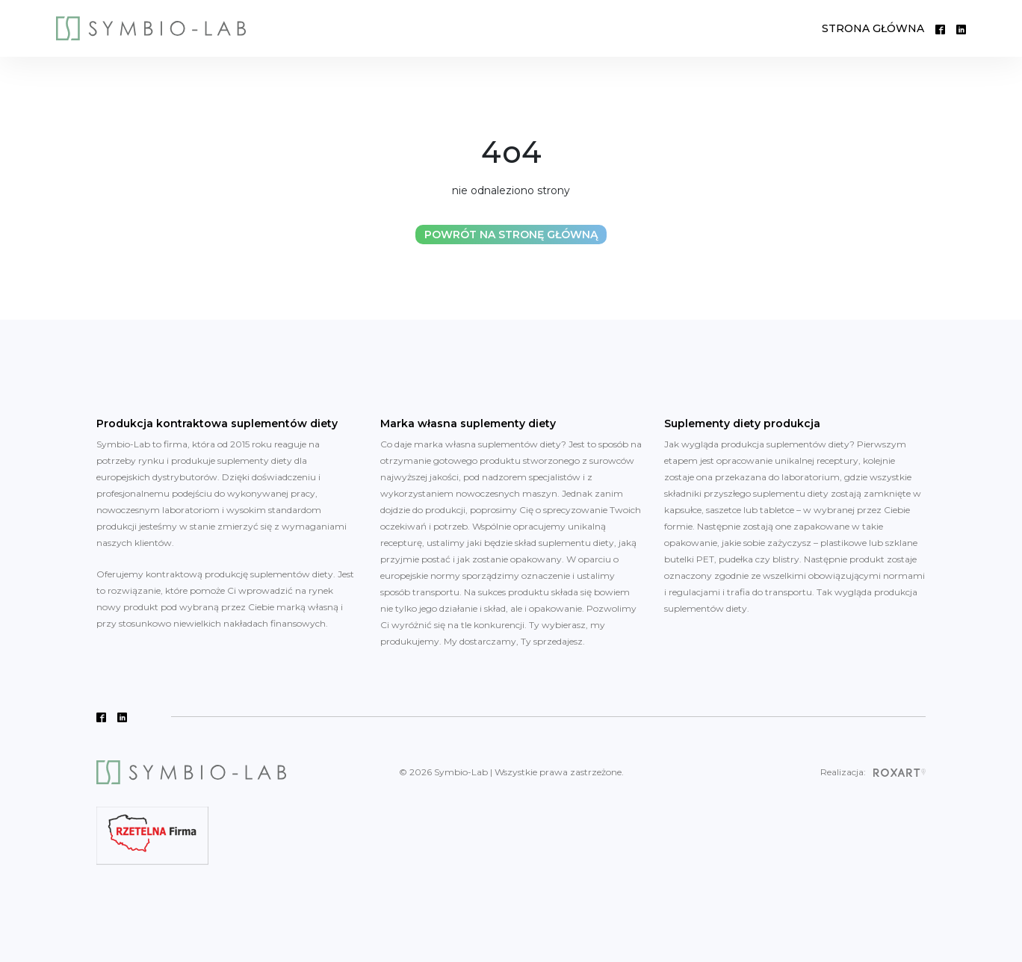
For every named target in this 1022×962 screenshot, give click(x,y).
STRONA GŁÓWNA (873, 28)
